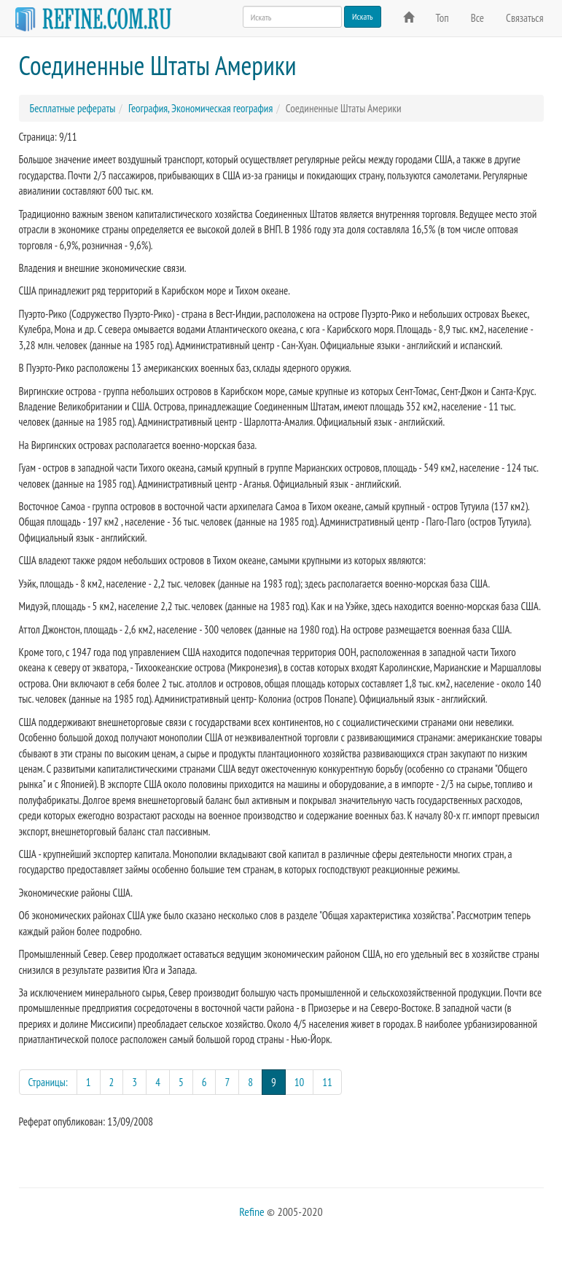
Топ (442, 18)
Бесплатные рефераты (73, 108)
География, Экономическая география (200, 108)
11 (327, 1082)
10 (299, 1082)
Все (477, 18)
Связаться (524, 18)
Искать (362, 16)
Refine (251, 1211)
